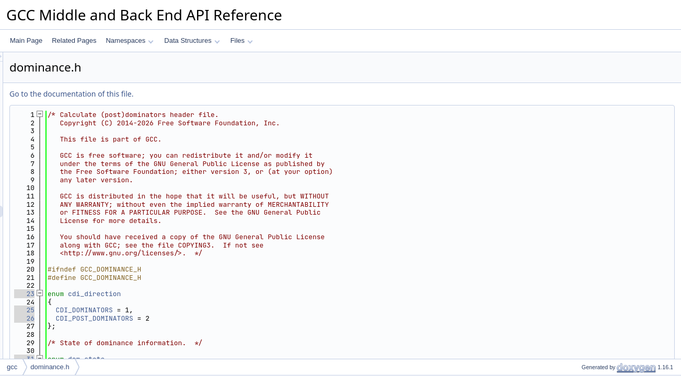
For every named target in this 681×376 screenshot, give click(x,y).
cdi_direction (225, 293)
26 (155, 318)
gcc (12, 367)
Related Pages (74, 40)
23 (155, 293)
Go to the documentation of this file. (202, 94)
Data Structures (192, 40)
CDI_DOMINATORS (215, 310)
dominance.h (49, 367)
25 (155, 310)
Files (241, 40)
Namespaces (129, 40)
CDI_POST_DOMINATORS (225, 318)
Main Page (26, 40)
